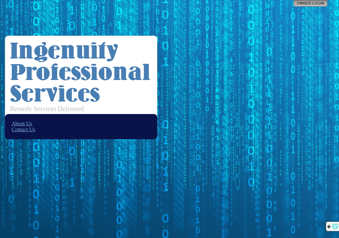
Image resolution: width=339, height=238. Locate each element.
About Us (22, 123)
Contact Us (23, 129)
